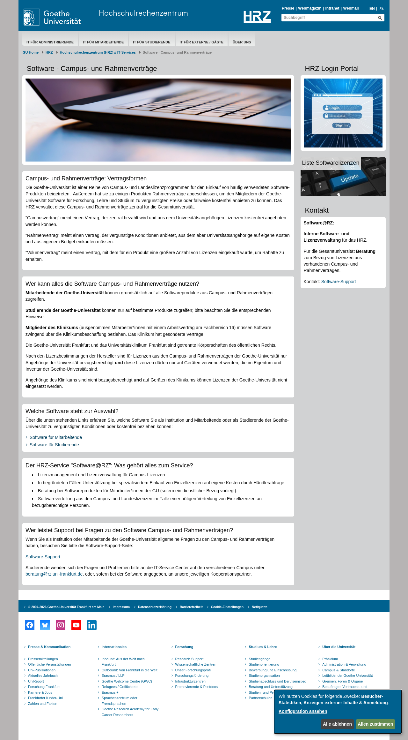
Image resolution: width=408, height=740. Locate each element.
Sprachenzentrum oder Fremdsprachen (119, 701)
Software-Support (43, 556)
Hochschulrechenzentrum (143, 13)
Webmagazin (309, 8)
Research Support (189, 659)
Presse (288, 8)
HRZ (49, 52)
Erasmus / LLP (113, 675)
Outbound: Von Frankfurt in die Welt (129, 670)
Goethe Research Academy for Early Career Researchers (130, 712)
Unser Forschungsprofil (193, 670)
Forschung (184, 647)
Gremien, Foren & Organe (342, 681)
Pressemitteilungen (43, 659)
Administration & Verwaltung (344, 664)
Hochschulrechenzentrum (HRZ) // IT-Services (98, 52)
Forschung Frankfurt (44, 687)
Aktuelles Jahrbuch (43, 675)
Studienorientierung (264, 664)
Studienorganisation (264, 675)
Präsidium (330, 659)
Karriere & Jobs (40, 692)
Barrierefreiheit (191, 607)
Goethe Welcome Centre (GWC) (127, 681)
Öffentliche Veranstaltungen (49, 664)
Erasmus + (110, 692)
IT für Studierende (151, 42)
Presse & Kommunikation (49, 647)
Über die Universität (338, 647)
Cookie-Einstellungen (227, 607)
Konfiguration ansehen (303, 711)
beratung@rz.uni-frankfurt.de (54, 574)
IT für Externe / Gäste (202, 42)
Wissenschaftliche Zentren (195, 664)
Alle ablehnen (337, 724)
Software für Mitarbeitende (56, 437)
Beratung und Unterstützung (271, 687)
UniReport (36, 681)
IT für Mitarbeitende (103, 42)
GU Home (31, 52)
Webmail (351, 8)
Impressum (121, 607)
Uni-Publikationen (41, 670)
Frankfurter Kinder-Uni (45, 698)
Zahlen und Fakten (42, 704)
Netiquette (259, 607)
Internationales (114, 647)
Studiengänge (259, 659)
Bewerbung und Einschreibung (272, 670)
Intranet (332, 8)
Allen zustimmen (375, 724)
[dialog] (338, 712)
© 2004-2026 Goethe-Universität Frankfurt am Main (66, 607)
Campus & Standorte (338, 670)
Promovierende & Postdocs (196, 687)
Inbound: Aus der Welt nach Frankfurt (123, 662)
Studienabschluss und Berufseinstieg (277, 681)
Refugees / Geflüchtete (120, 687)
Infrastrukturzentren (190, 681)
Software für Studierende (54, 444)
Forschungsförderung (192, 675)
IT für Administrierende (50, 42)
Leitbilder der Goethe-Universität (347, 675)
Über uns (242, 42)
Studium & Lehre (263, 647)
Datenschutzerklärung (154, 607)
